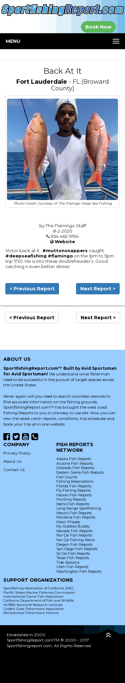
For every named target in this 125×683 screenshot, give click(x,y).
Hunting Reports (71, 499)
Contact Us (14, 469)
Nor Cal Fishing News (75, 539)
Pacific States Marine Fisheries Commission (39, 592)
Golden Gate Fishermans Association (33, 609)
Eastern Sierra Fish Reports (80, 472)
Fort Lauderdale (41, 81)
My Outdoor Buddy (73, 526)
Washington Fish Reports (78, 571)
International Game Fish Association (33, 596)
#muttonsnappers (65, 250)
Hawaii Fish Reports (74, 495)
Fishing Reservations (74, 481)
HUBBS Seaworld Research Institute (33, 605)
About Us (12, 461)
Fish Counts (66, 477)
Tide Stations (67, 562)
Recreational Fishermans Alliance (31, 613)
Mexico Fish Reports (74, 513)
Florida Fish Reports (73, 486)
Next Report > (97, 289)
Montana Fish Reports (75, 517)
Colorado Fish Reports (75, 467)
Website (65, 241)
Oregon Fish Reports (74, 544)
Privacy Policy (17, 452)
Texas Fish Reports (72, 557)
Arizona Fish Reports (74, 463)
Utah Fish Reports (72, 566)
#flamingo (60, 255)
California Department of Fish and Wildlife (38, 600)
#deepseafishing (26, 255)
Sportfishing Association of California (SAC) (38, 588)
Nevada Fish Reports (74, 531)
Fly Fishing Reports (73, 490)
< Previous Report (32, 289)
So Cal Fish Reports (73, 553)
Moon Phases (68, 522)
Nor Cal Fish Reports (74, 535)
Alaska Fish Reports (73, 458)
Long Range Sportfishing (78, 508)
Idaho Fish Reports (72, 504)
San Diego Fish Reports (76, 548)
